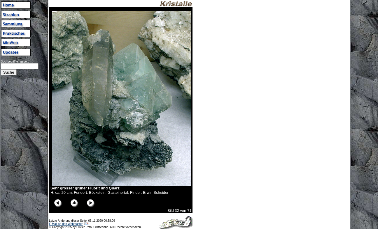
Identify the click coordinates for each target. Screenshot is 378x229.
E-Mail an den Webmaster (66, 224)
